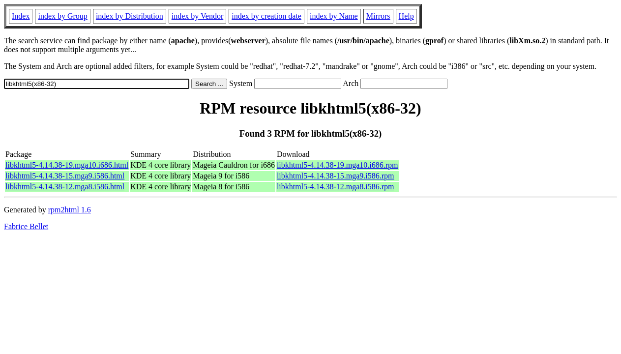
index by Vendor (197, 16)
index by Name (334, 16)
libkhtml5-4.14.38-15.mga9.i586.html (64, 176)
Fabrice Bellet (26, 226)
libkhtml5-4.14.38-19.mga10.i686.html (66, 165)
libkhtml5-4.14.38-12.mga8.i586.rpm (335, 186)
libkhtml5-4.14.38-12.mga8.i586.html (64, 186)
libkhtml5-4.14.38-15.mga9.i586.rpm (335, 176)
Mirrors (378, 16)
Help (406, 16)
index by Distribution (129, 16)
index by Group (62, 16)
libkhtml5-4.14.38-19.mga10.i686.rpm (337, 165)
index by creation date (266, 16)
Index (21, 16)
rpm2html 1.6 (69, 210)
